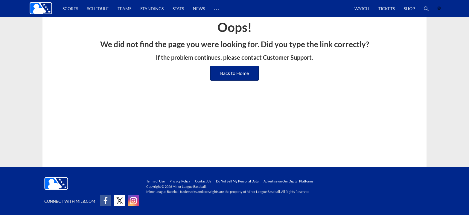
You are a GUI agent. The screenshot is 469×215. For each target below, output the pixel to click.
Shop (409, 8)
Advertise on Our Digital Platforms (288, 181)
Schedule (98, 8)
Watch (361, 8)
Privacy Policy (180, 181)
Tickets (386, 8)
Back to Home (234, 73)
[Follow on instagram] (133, 200)
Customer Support (287, 57)
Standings (152, 8)
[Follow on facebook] (105, 200)
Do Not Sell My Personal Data (237, 181)
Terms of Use (155, 181)
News (199, 8)
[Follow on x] (119, 200)
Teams (124, 8)
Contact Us (203, 181)
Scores (70, 8)
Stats (178, 8)
